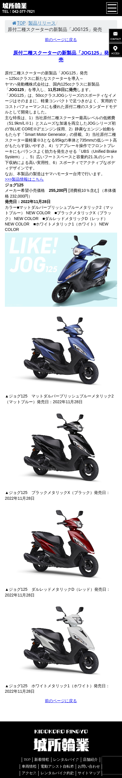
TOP (18, 23)
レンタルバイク (66, 760)
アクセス (29, 773)
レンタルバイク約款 (57, 773)
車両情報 (29, 767)
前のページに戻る (61, 39)
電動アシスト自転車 (57, 767)
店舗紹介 (90, 760)
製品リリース (42, 23)
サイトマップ (89, 773)
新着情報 (41, 760)
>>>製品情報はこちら (24, 179)
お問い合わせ (89, 767)
